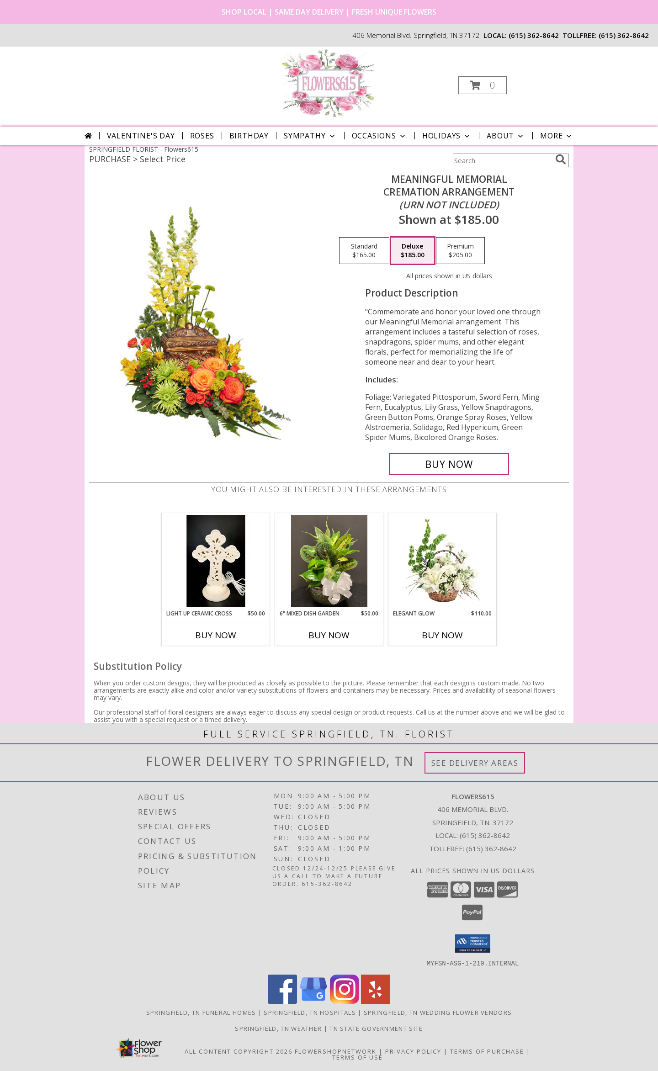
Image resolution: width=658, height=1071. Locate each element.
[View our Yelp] (375, 1001)
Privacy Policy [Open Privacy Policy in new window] (413, 1051)
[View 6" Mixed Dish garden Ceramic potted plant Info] (329, 561)
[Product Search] (502, 160)
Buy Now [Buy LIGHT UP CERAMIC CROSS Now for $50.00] (215, 635)
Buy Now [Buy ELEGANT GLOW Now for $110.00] (442, 635)
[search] (560, 159)
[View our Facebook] (282, 1001)
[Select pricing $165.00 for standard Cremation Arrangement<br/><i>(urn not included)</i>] (364, 251)
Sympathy (310, 136)
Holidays (447, 136)
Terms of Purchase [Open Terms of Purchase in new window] (487, 1051)
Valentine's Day (141, 136)
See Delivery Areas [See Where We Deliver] (475, 763)
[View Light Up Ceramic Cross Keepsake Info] (216, 561)
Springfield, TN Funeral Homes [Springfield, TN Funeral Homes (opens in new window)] (201, 1012)
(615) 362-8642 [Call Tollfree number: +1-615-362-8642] (491, 848)
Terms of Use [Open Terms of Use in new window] (357, 1057)
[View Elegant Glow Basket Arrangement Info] (442, 561)
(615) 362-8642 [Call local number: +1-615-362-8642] (534, 35)
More (556, 136)
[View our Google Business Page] (313, 1001)
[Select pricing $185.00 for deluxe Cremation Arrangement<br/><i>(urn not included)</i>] (412, 251)
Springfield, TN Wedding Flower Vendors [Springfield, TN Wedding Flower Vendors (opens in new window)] (438, 1012)
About (506, 136)
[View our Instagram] (344, 1001)
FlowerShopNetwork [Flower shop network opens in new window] (336, 1051)
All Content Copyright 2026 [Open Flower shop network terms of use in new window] (238, 1051)
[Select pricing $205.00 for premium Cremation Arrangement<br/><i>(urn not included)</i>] (460, 251)
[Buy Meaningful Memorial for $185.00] (449, 464)
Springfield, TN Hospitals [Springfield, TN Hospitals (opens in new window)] (310, 1012)
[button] (482, 85)
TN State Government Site (376, 1028)
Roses (202, 136)
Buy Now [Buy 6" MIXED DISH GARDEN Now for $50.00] (329, 635)
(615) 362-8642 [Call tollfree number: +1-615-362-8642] (624, 35)
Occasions (379, 136)
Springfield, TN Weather (278, 1028)
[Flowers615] (328, 82)
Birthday (249, 136)
